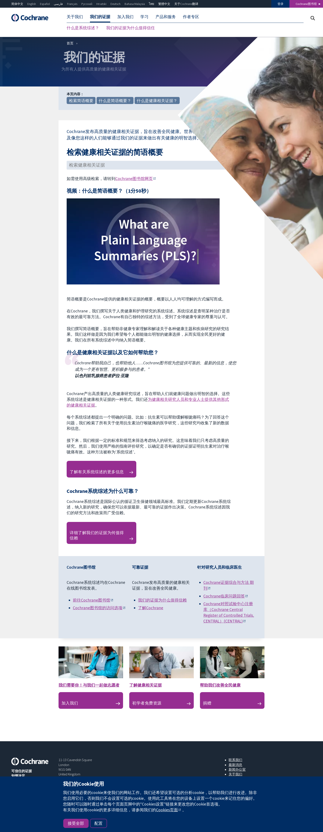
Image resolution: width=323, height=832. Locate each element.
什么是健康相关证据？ (157, 100)
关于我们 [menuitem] (75, 16)
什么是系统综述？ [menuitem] (83, 27)
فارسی (58, 4)
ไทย (151, 4)
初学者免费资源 (146, 703)
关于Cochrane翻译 (186, 4)
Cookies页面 (167, 809)
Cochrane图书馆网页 (134, 178)
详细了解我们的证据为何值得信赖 (97, 535)
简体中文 (17, 4)
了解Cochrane (150, 608)
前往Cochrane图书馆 (91, 600)
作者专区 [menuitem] (191, 16)
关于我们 (235, 774)
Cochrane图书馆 (306, 4)
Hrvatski (101, 4)
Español (45, 4)
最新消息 (235, 765)
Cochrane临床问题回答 (224, 596)
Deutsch (115, 4)
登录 (280, 4)
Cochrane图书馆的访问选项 (97, 608)
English (31, 4)
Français (72, 4)
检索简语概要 (81, 100)
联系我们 (235, 760)
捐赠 (207, 703)
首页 (70, 43)
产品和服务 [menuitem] (166, 16)
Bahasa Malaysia (135, 4)
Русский (86, 4)
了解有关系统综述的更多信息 (97, 472)
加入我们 (70, 703)
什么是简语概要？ (115, 100)
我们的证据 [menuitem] (100, 16)
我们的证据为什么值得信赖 (162, 600)
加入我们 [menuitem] (125, 16)
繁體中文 (164, 4)
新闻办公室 (237, 770)
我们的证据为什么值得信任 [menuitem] (130, 27)
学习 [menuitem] (144, 16)
